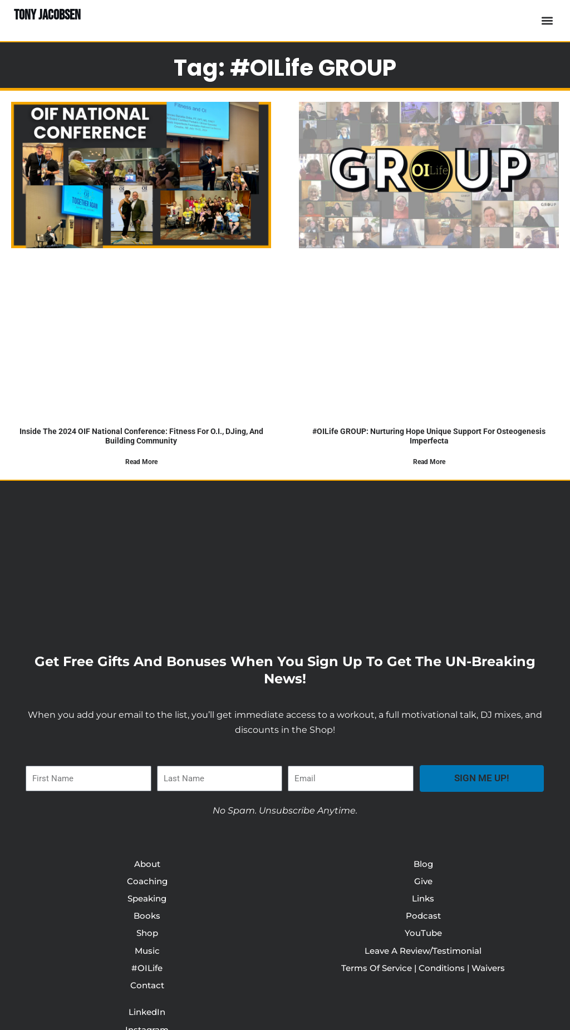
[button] (547, 21)
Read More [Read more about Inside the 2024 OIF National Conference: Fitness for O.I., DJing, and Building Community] (141, 462)
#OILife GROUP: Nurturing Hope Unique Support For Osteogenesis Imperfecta (429, 436)
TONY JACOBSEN (50, 15)
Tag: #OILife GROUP (285, 65)
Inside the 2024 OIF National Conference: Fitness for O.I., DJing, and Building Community (141, 436)
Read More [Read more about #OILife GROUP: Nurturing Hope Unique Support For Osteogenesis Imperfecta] (429, 462)
